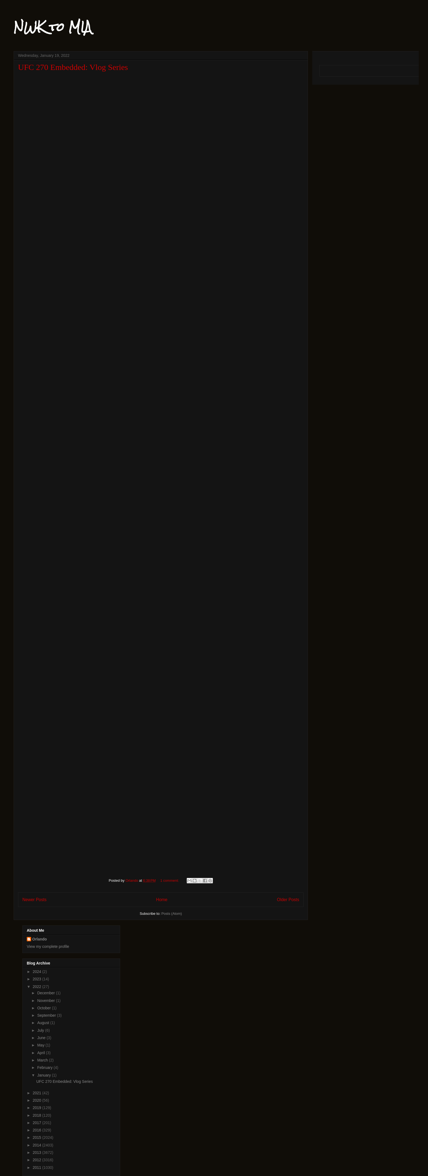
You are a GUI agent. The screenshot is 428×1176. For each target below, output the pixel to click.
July (41, 1030)
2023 (37, 979)
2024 (37, 971)
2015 (37, 1137)
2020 (37, 1100)
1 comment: (170, 880)
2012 (37, 1160)
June (41, 1038)
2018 (37, 1115)
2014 (37, 1145)
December (46, 993)
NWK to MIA (52, 27)
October (44, 1008)
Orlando (39, 939)
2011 (37, 1167)
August (43, 1023)
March (43, 1060)
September (47, 1015)
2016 (37, 1130)
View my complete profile (48, 946)
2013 (37, 1152)
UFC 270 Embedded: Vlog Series (73, 67)
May (41, 1045)
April (41, 1053)
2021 (37, 1093)
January (44, 1075)
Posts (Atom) (171, 914)
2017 (37, 1123)
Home (162, 899)
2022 (37, 986)
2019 (37, 1108)
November (46, 1000)
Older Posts (288, 899)
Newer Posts (34, 899)
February (45, 1067)
